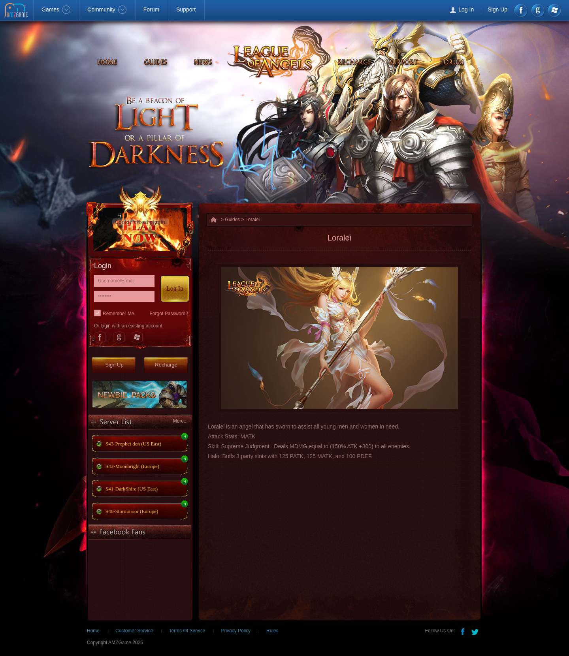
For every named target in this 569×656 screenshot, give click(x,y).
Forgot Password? (169, 313)
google (538, 10)
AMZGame (17, 11)
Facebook (521, 10)
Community (106, 9)
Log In (466, 9)
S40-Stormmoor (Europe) (132, 511)
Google (118, 337)
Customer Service (134, 630)
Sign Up (497, 9)
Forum (151, 9)
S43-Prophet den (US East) (133, 444)
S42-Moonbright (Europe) (132, 466)
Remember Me (118, 313)
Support (186, 9)
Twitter (475, 631)
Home (93, 630)
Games (55, 9)
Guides (232, 219)
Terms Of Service (187, 630)
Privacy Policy (236, 630)
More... (180, 421)
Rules (272, 630)
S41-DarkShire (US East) (132, 489)
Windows (554, 10)
